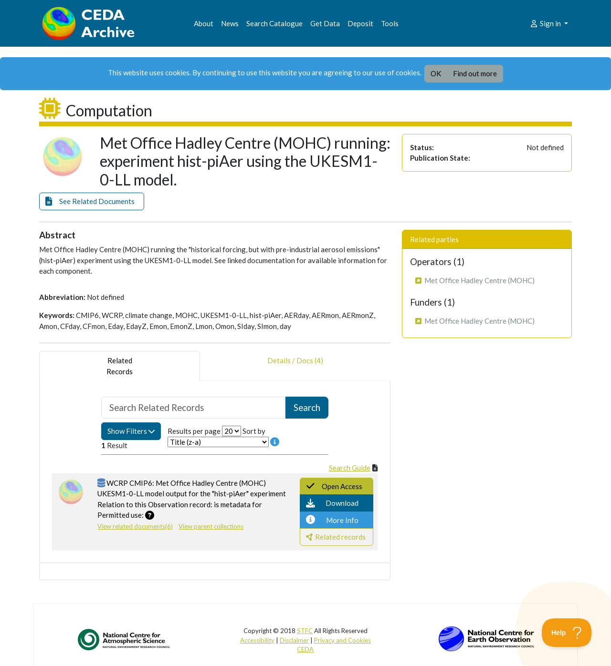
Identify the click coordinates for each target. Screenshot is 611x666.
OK (436, 73)
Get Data (325, 23)
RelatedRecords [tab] (119, 366)
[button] (91, 201)
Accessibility (257, 640)
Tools (390, 23)
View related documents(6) (135, 526)
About (203, 23)
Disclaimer (294, 640)
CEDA (305, 649)
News (230, 23)
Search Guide (349, 467)
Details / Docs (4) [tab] (295, 366)
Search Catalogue (274, 23)
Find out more (475, 73)
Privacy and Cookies (342, 640)
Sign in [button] (545, 23)
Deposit (360, 23)
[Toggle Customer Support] (567, 632)
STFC (305, 631)
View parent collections (211, 526)
